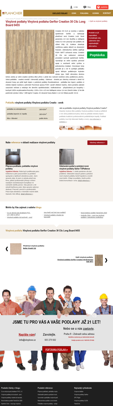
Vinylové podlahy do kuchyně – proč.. (11, 370)
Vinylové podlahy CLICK (81, 376)
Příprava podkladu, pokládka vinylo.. (48, 367)
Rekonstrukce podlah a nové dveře (47, 376)
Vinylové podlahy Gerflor (81, 370)
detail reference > (41, 180)
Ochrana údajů (103, 404)
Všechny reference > (97, 145)
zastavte (88, 304)
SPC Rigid (77, 373)
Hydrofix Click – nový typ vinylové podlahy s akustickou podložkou (92, 203)
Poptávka (97, 55)
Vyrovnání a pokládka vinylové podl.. (48, 373)
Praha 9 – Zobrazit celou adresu (79, 309)
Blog (89, 7)
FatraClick (77, 379)
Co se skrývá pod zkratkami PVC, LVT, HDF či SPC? (19, 200)
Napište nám (26, 310)
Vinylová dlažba (78, 367)
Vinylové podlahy (60, 13)
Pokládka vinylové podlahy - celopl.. (48, 379)
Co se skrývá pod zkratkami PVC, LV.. (12, 367)
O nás (76, 7)
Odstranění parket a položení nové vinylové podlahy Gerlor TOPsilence (88, 153)
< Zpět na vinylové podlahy (98, 21)
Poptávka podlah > (56, 324)
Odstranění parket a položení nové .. (48, 370)
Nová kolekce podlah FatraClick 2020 (94, 199)
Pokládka (84, 13)
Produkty (18, 18)
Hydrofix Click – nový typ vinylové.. (11, 379)
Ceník (74, 13)
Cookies (110, 404)
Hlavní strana (10, 18)
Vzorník (95, 13)
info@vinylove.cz (27, 314)
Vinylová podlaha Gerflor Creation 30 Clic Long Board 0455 (40, 18)
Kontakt (107, 13)
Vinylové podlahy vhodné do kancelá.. (11, 373)
